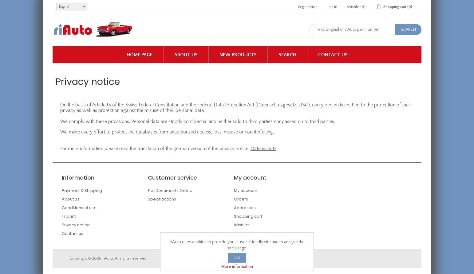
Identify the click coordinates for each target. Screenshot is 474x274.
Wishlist (241, 225)
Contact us (333, 55)
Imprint (69, 216)
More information (237, 266)
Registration (308, 7)
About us (186, 55)
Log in (332, 7)
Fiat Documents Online (170, 190)
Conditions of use (79, 208)
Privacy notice (76, 225)
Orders (241, 199)
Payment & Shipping (82, 190)
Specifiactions (162, 199)
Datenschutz (263, 148)
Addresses (245, 208)
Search (287, 55)
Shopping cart (248, 216)
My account (245, 190)
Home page (139, 55)
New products (238, 55)
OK (237, 257)
